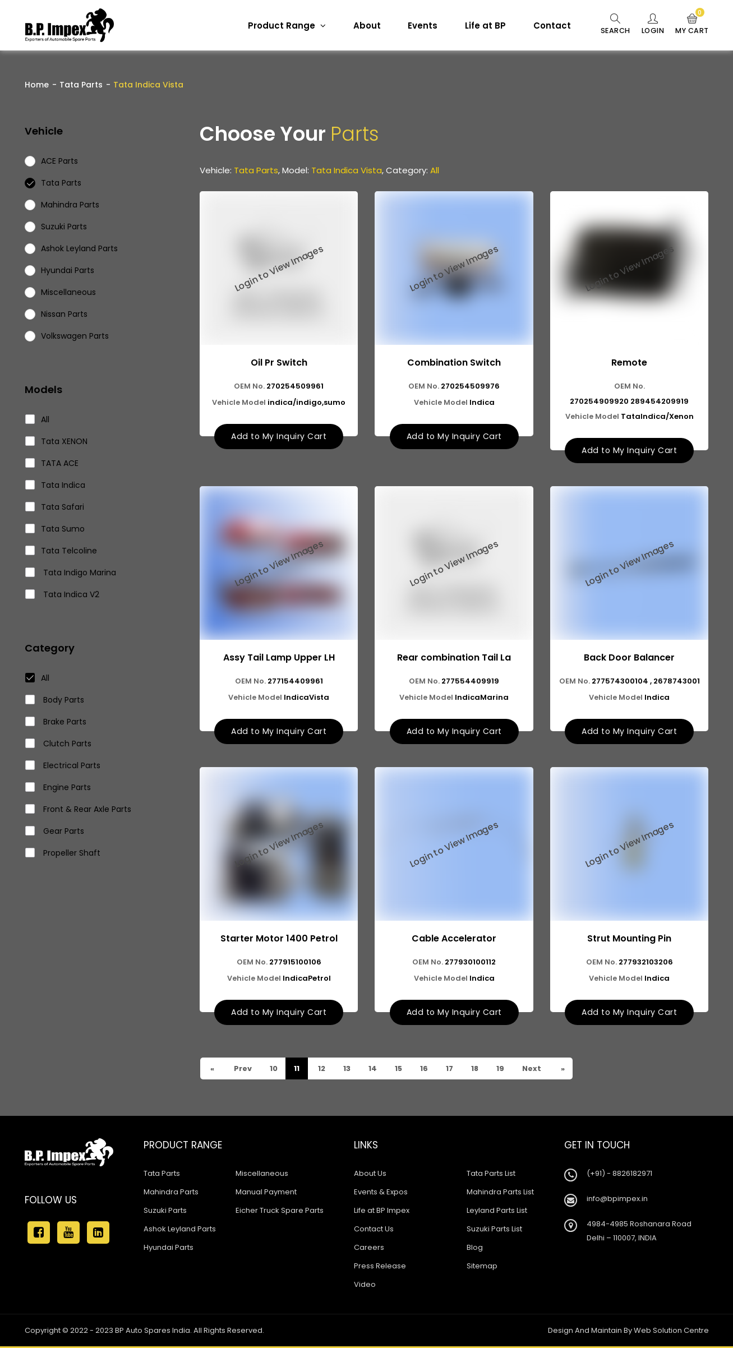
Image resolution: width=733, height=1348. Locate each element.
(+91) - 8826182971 (619, 1175)
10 (274, 1070)
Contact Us (374, 1230)
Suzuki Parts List (494, 1230)
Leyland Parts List (497, 1212)
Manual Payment (266, 1193)
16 (427, 1070)
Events (417, 25)
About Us (370, 1175)
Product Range (282, 25)
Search (611, 24)
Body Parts (55, 699)
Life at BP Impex (381, 1212)
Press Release (380, 1267)
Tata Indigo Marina (71, 572)
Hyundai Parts (168, 1249)
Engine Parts (58, 787)
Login (650, 24)
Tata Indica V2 (62, 594)
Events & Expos (381, 1193)
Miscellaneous (262, 1175)
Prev (242, 1070)
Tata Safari (55, 507)
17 (453, 1070)
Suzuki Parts (165, 1212)
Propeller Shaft (63, 852)
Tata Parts (81, 84)
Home (37, 84)
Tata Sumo (55, 528)
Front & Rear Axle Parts (78, 809)
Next (537, 1070)
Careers (369, 1249)
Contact (547, 25)
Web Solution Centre (671, 1332)
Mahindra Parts (171, 1193)
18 (479, 1070)
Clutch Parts (58, 743)
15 (401, 1070)
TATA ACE (52, 463)
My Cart (691, 24)
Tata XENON (56, 441)
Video (365, 1286)
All (37, 419)
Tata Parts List (491, 1175)
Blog (475, 1249)
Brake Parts (56, 721)
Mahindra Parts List (500, 1193)
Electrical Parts (63, 765)
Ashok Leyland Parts (180, 1230)
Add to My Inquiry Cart (278, 436)
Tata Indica (55, 485)
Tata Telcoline (61, 550)
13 (348, 1070)
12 (322, 1070)
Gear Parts (55, 831)
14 (375, 1070)
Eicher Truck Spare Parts (280, 1212)
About (362, 25)
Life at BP (480, 25)
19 (505, 1070)
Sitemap (482, 1267)
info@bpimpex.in (617, 1200)
